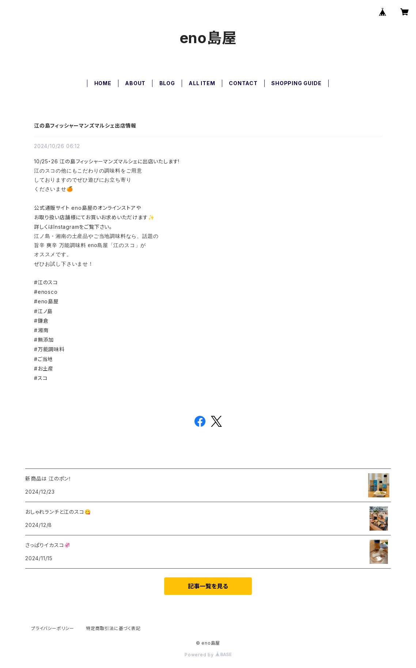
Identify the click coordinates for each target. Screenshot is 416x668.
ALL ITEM (202, 83)
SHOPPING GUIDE (296, 83)
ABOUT (135, 83)
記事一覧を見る (208, 586)
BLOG (167, 83)
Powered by (208, 654)
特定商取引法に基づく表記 (113, 628)
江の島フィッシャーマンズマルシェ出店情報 (85, 125)
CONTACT (243, 83)
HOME (102, 83)
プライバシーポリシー (52, 628)
